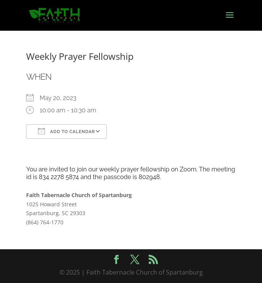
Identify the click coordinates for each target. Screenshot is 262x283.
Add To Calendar (66, 131)
